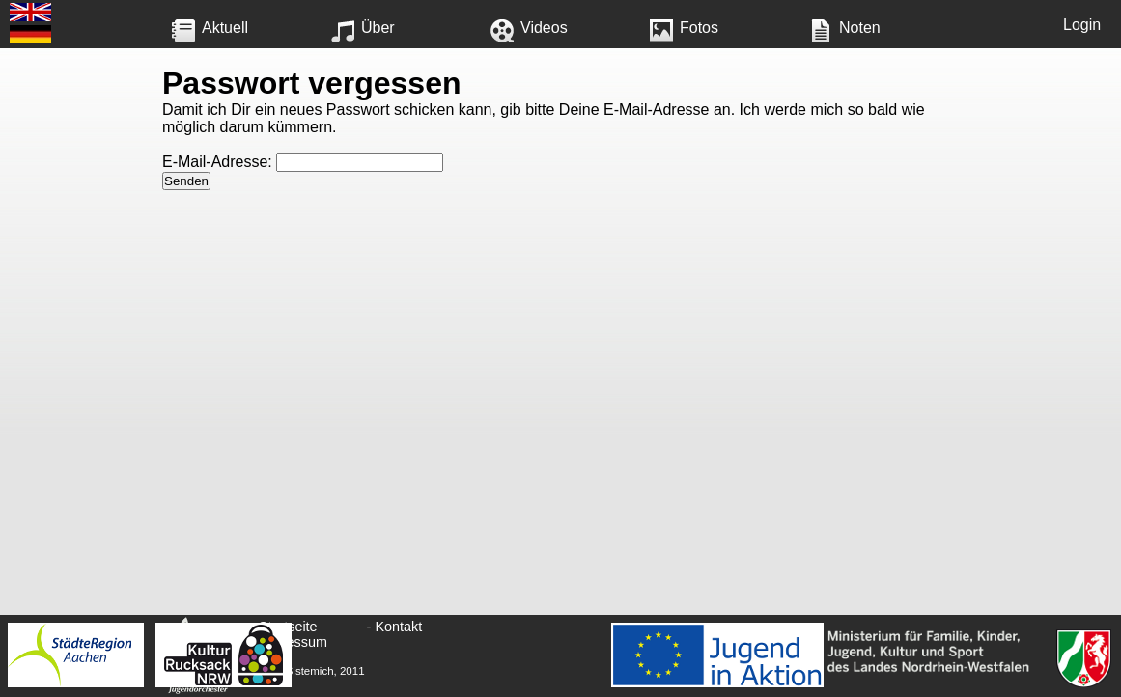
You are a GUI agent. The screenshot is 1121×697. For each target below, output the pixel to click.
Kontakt (398, 626)
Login (1082, 24)
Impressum (293, 642)
